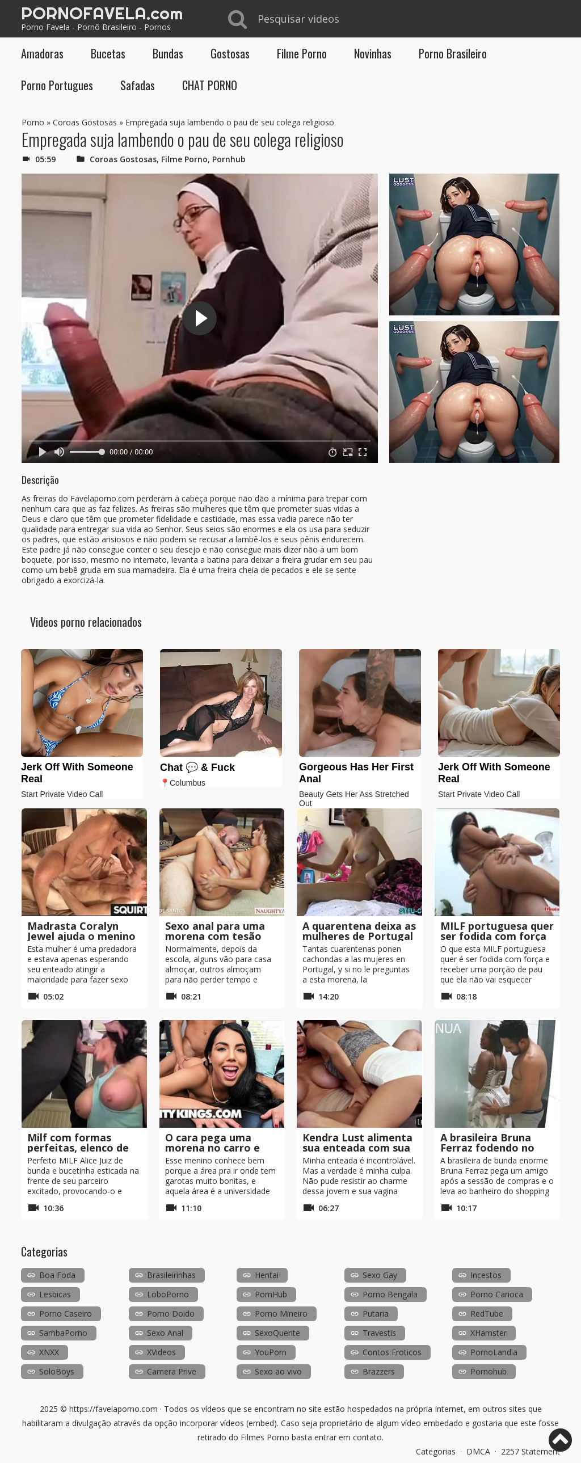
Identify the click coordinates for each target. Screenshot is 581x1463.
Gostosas (230, 53)
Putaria (376, 1313)
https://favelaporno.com (113, 1408)
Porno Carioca (496, 1294)
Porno (33, 122)
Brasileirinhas (171, 1275)
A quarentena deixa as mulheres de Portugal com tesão (359, 936)
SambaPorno (63, 1332)
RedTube (486, 1313)
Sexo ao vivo (278, 1371)
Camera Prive (171, 1371)
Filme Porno (302, 53)
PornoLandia (493, 1352)
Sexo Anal (165, 1332)
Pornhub (229, 159)
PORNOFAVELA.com (102, 13)
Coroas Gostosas (85, 122)
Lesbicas (55, 1294)
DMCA (478, 1451)
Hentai (267, 1275)
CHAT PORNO (209, 85)
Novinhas (372, 53)
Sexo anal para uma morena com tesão (215, 931)
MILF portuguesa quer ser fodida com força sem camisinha (497, 936)
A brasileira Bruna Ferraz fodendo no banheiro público (487, 1148)
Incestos (486, 1275)
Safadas (137, 85)
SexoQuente (277, 1332)
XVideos (161, 1352)
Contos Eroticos (392, 1352)
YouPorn (271, 1352)
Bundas (168, 53)
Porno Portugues (57, 85)
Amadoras (42, 53)
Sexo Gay (380, 1275)
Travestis (379, 1332)
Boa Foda (57, 1275)
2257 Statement (530, 1451)
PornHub (271, 1294)
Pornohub (488, 1371)
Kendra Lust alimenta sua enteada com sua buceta (357, 1148)
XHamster (488, 1332)
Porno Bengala (390, 1294)
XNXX (49, 1352)
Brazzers (379, 1371)
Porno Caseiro (65, 1313)
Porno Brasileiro (453, 53)
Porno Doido (171, 1313)
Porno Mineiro (281, 1313)
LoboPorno (168, 1294)
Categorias (436, 1451)
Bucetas (108, 53)
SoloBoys (56, 1371)
